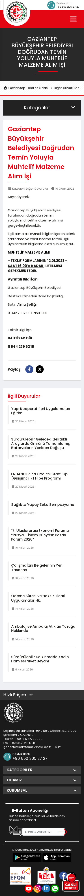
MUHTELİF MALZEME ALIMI (29, 252)
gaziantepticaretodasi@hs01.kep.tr (27, 747)
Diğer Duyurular (66, 88)
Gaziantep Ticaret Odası (26, 88)
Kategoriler (50, 107)
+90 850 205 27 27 (68, 7)
